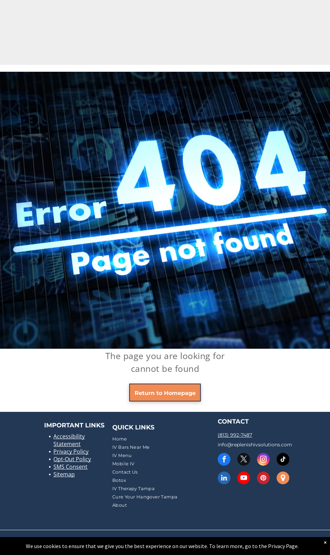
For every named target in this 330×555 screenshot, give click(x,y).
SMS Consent (70, 466)
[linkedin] (224, 479)
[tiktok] (283, 460)
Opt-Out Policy (72, 459)
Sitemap (64, 474)
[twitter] (243, 460)
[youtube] (243, 479)
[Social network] (283, 479)
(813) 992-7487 (235, 435)
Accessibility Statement (69, 440)
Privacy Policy (71, 451)
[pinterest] (263, 479)
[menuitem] (164, 439)
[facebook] (224, 460)
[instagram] (263, 460)
